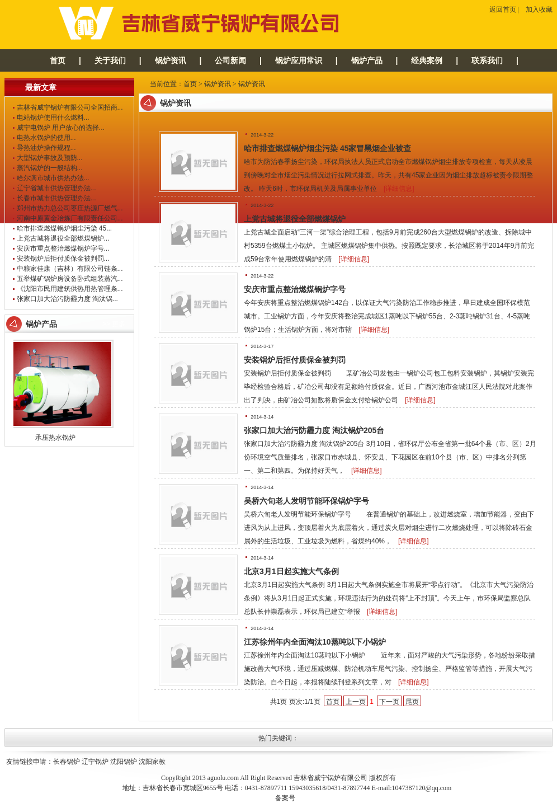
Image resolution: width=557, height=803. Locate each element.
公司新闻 (230, 60)
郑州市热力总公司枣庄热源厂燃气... (70, 208)
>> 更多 (113, 324)
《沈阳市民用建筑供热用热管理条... (70, 289)
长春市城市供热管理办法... (56, 198)
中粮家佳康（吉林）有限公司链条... (70, 269)
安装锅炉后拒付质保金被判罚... (63, 258)
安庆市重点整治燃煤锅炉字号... (63, 248)
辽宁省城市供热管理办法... (56, 188)
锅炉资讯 (170, 60)
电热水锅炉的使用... (46, 138)
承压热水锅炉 (57, 438)
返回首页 (502, 9)
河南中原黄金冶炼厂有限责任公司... (70, 218)
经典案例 (426, 60)
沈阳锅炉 (123, 762)
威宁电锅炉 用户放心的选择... (61, 128)
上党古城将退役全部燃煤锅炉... (63, 238)
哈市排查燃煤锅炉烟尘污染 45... (64, 228)
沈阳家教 (152, 762)
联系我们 (487, 60)
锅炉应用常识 (298, 60)
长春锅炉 (66, 762)
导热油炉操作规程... (46, 148)
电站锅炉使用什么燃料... (53, 117)
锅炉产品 (367, 60)
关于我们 (110, 60)
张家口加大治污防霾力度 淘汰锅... (67, 299)
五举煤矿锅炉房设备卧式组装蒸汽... (70, 279)
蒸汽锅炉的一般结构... (50, 168)
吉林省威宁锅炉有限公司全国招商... (70, 107)
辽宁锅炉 (95, 762)
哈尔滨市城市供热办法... (53, 178)
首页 (57, 60)
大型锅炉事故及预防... (50, 158)
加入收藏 (539, 9)
